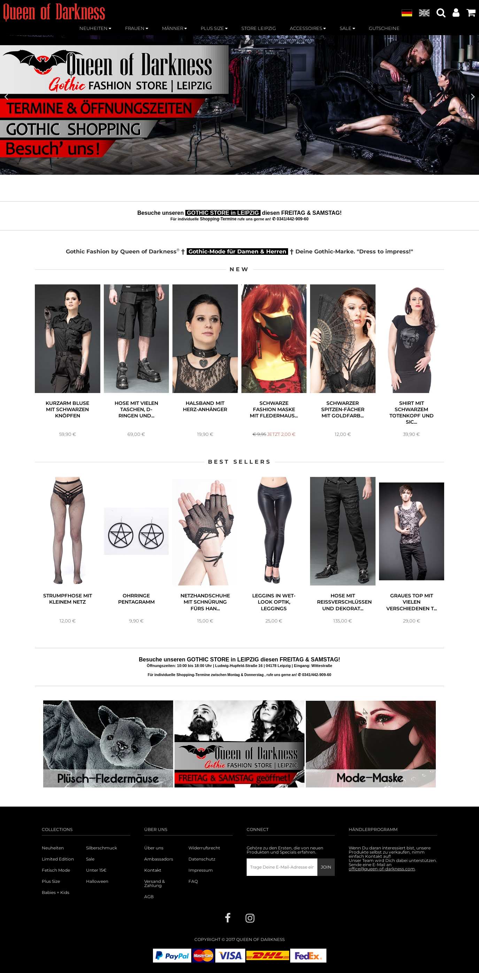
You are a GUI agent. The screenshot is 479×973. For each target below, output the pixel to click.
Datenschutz (201, 859)
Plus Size (51, 881)
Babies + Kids (55, 892)
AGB (149, 897)
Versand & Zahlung (154, 883)
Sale (90, 859)
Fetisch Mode (56, 870)
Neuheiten (53, 848)
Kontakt (152, 870)
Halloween (97, 881)
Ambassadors (158, 859)
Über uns (153, 848)
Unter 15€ (96, 870)
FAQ (193, 881)
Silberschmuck (101, 848)
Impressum (200, 870)
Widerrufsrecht (204, 848)
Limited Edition (58, 859)
